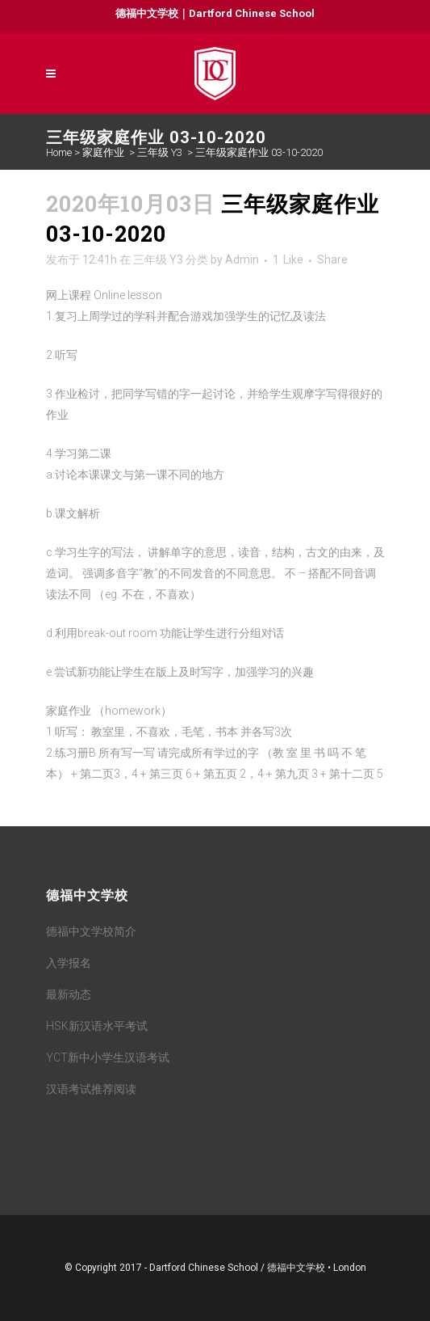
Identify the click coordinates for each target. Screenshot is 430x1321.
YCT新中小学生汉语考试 (107, 1057)
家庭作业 (103, 152)
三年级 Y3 (159, 152)
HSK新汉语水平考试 (97, 1025)
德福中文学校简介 (91, 931)
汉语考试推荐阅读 (91, 1089)
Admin (242, 259)
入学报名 (68, 962)
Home (59, 152)
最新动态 (68, 994)
